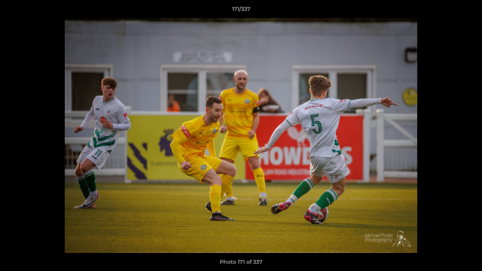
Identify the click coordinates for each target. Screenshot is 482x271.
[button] (468, 11)
